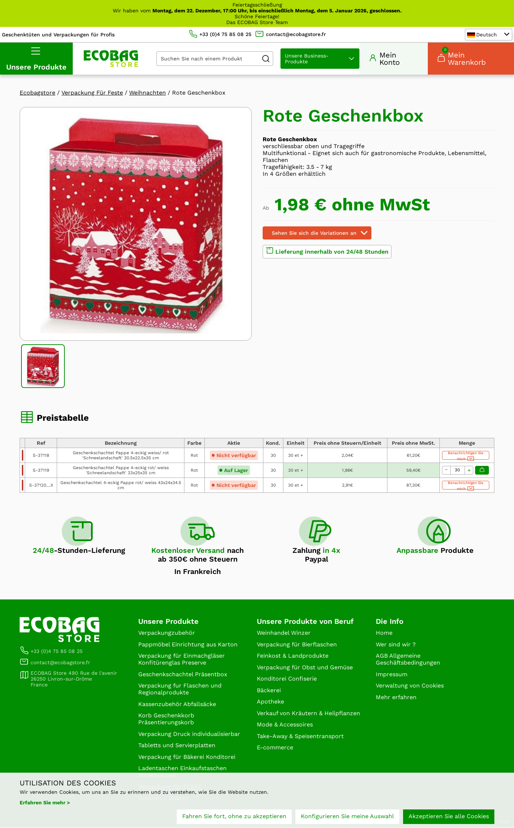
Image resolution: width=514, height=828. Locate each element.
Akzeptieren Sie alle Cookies (449, 816)
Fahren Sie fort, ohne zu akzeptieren (234, 816)
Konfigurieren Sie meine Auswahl (347, 816)
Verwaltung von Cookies (410, 686)
